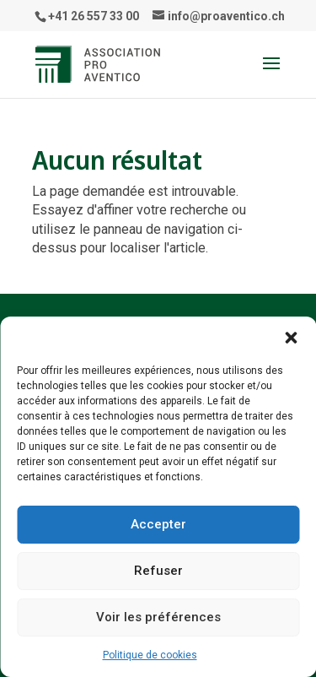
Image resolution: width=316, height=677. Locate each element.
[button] (290, 337)
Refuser (158, 570)
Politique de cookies (150, 655)
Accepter (158, 524)
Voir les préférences (158, 617)
